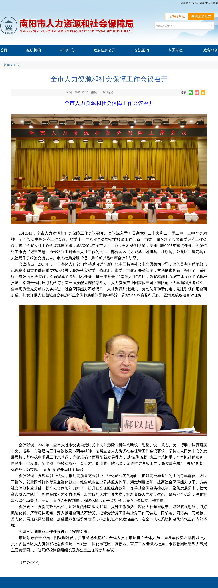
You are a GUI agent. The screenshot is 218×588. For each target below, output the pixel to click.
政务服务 (210, 50)
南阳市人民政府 (209, 3)
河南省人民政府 (189, 3)
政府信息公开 (104, 50)
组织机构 (33, 50)
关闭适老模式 (201, 16)
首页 (3, 50)
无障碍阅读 (176, 16)
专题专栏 (175, 50)
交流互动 (141, 50)
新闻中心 (67, 50)
